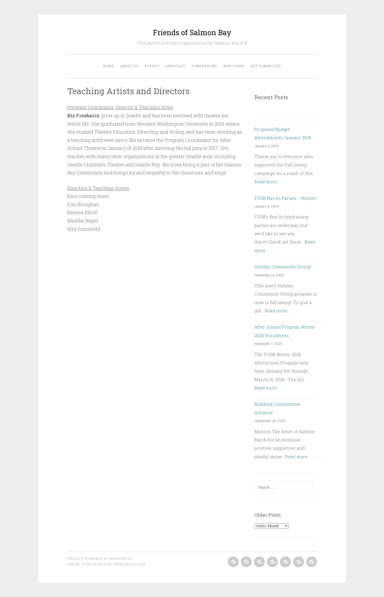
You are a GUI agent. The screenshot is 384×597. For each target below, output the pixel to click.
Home (108, 66)
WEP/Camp (234, 66)
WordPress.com (129, 564)
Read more (265, 181)
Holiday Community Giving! (282, 266)
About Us (129, 66)
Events (152, 66)
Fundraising (204, 66)
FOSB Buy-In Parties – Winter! (285, 198)
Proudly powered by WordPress (99, 558)
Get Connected (265, 66)
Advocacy (175, 66)
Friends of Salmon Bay (192, 32)
